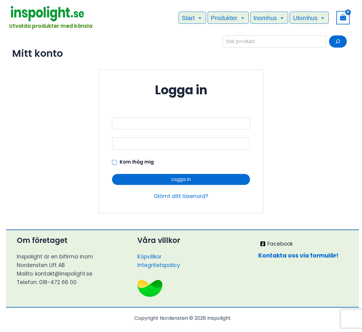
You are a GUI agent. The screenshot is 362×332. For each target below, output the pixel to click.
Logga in (181, 179)
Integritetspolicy (158, 265)
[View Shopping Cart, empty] (343, 17)
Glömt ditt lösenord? (181, 196)
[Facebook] (276, 244)
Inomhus (269, 18)
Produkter (228, 18)
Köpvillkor (149, 256)
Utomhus (309, 18)
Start (192, 18)
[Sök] (338, 41)
